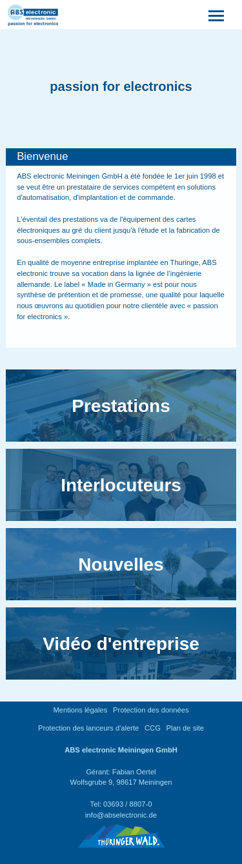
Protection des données (151, 710)
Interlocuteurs (121, 485)
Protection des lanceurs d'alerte (88, 728)
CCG (153, 728)
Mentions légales (80, 710)
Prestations (121, 406)
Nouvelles (120, 564)
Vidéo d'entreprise (121, 644)
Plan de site (185, 728)
